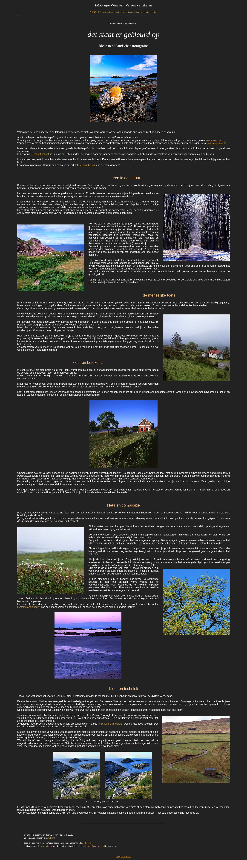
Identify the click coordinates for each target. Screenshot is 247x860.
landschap (119, 12)
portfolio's (86, 843)
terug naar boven (123, 856)
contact (154, 12)
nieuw (110, 12)
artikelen (129, 12)
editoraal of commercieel (94, 846)
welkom (50, 838)
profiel (146, 12)
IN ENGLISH (95, 12)
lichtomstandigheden (28, 607)
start (104, 12)
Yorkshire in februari (112, 723)
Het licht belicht (40, 154)
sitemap (138, 12)
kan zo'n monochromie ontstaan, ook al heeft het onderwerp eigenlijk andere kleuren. (88, 607)
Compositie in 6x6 (216, 143)
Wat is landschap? (214, 140)
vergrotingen (46, 846)
